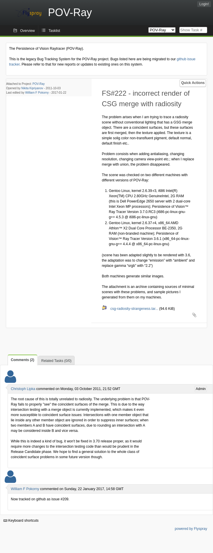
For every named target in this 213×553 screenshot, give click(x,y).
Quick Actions (193, 83)
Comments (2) (22, 360)
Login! (204, 4)
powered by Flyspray (191, 529)
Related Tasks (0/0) (56, 361)
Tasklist (54, 31)
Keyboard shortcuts (21, 520)
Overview (27, 31)
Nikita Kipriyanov (32, 88)
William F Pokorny (37, 92)
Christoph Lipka (23, 389)
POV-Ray (38, 83)
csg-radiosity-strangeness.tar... (130, 309)
